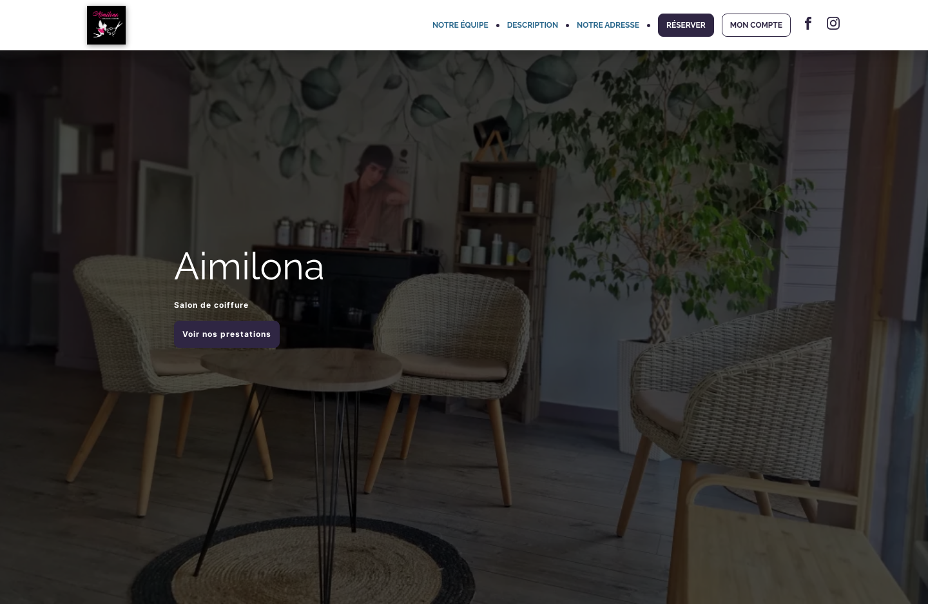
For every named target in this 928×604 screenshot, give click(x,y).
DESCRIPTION (532, 25)
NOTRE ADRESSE (608, 25)
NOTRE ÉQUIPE (460, 25)
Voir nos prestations (226, 334)
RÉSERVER (686, 25)
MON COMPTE (756, 25)
